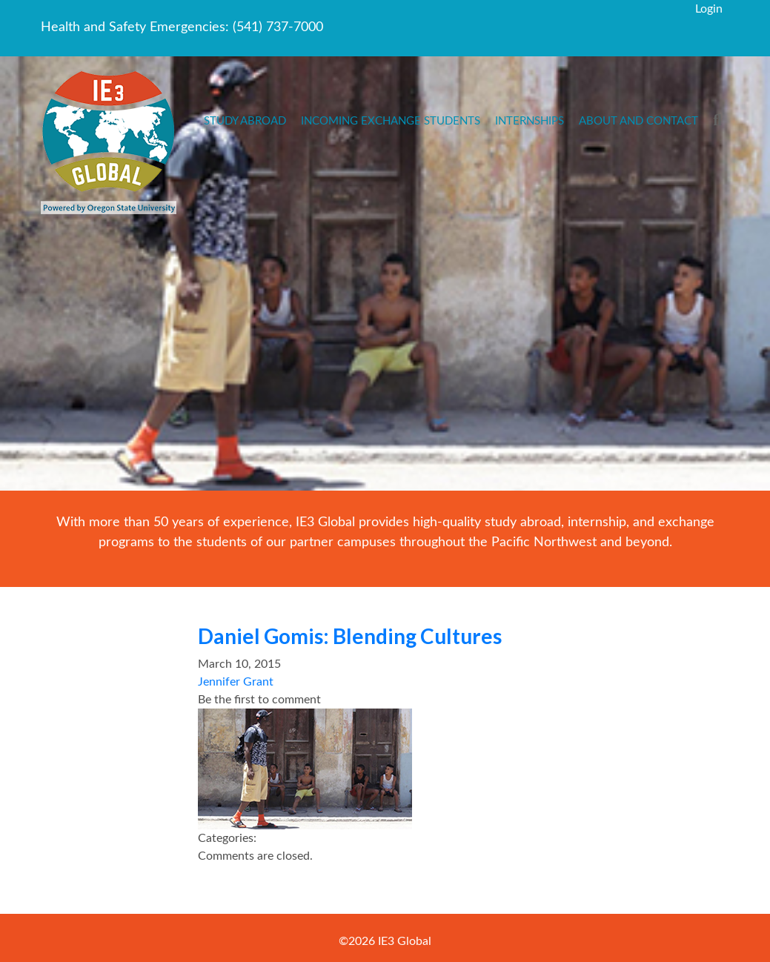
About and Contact (638, 121)
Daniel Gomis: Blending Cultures (350, 635)
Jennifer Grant (235, 682)
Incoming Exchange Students (390, 121)
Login (709, 9)
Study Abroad (245, 121)
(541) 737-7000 (278, 27)
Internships (529, 121)
